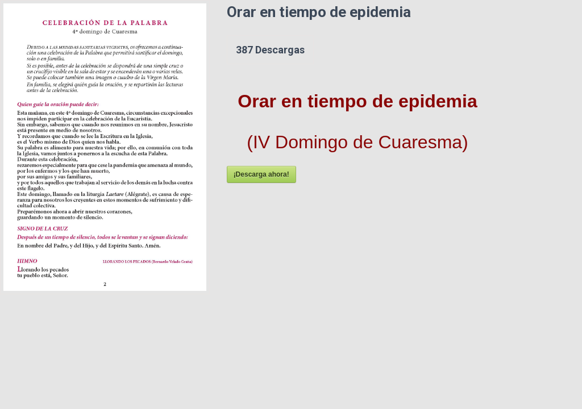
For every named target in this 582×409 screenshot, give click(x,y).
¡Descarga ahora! (261, 174)
